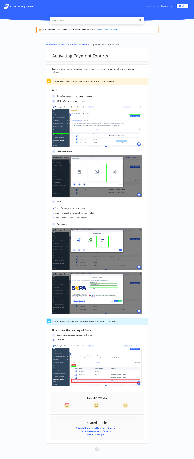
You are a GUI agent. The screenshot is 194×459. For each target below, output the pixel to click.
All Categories (52, 45)
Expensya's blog (168, 6)
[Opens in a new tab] (97, 449)
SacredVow (120, 6)
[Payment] (86, 45)
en (182, 6)
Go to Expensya (152, 6)
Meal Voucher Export (96, 434)
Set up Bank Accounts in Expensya (96, 431)
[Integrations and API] (70, 45)
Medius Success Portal (108, 30)
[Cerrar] (155, 29)
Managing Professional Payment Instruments (96, 428)
